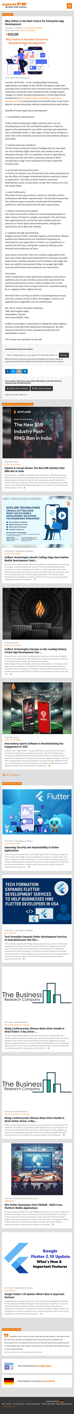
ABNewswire (9, 1201)
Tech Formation (10, 933)
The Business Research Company (17, 1025)
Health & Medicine (21, 1022)
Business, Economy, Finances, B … (26, 1198)
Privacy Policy (18, 1404)
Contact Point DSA (48, 1404)
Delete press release (17, 388)
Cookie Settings (9, 1406)
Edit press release (41, 388)
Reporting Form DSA (64, 1404)
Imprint (9, 1404)
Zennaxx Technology (12, 844)
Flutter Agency (10, 1290)
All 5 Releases (10, 775)
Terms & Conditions (32, 1404)
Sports (16, 462)
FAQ (3, 1404)
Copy (64, 355)
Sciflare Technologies (28, 30)
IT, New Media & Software (33, 28)
